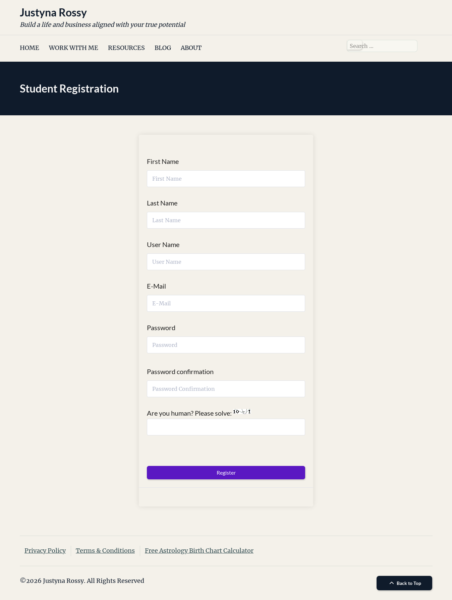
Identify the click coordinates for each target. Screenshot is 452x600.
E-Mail (156, 286)
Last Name (162, 203)
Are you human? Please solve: (226, 422)
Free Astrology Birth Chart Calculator (199, 550)
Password (161, 327)
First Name (163, 161)
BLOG (163, 48)
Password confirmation (180, 371)
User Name (163, 244)
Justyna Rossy (53, 12)
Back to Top (404, 583)
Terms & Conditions (105, 550)
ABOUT (191, 48)
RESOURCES (126, 48)
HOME (29, 48)
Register (226, 472)
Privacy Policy (45, 550)
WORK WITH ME (73, 48)
